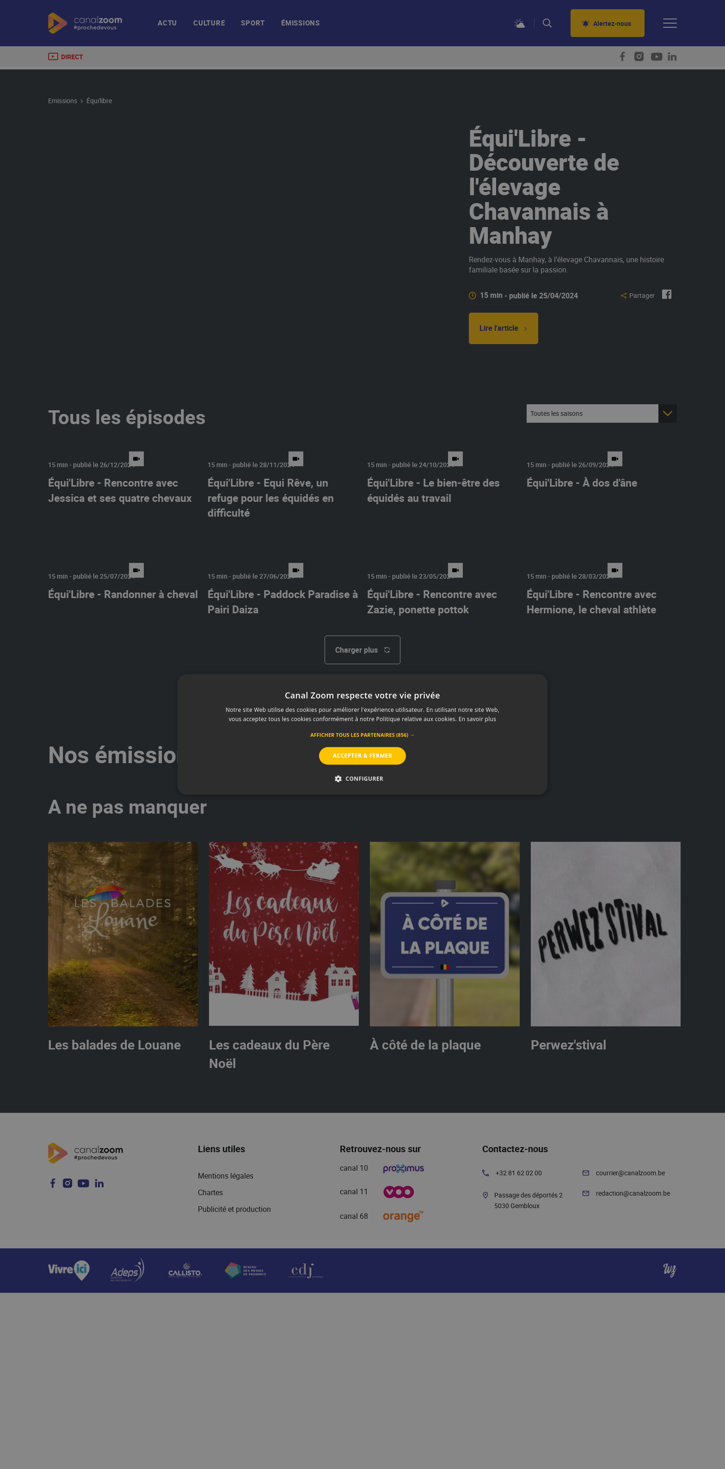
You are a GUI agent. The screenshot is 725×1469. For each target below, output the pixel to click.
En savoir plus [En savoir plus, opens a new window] (477, 719)
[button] (362, 735)
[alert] (362, 734)
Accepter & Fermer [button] (363, 755)
